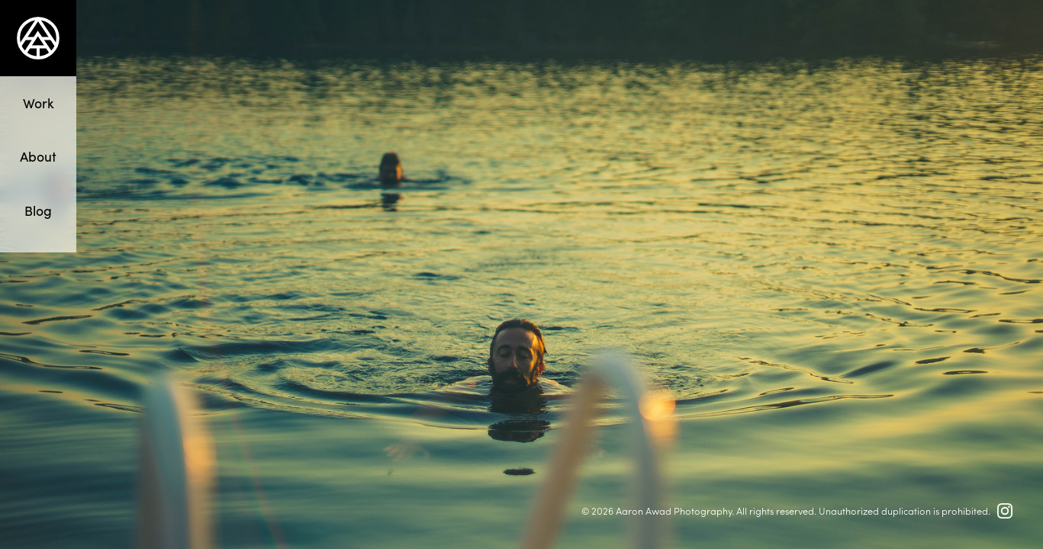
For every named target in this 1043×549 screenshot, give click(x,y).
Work (38, 102)
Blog (38, 210)
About (38, 155)
